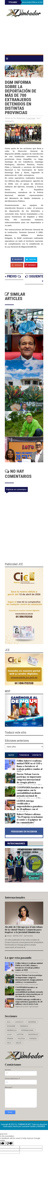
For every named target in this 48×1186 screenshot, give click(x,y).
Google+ (17, 265)
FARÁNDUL (24, 1026)
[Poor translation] (9, 1143)
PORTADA (33, 1039)
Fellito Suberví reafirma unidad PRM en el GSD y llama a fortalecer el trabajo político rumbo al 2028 (29, 766)
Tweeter (31, 259)
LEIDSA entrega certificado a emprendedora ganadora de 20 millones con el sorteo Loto (29, 806)
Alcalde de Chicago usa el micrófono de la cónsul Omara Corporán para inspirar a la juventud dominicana (23, 929)
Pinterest (31, 265)
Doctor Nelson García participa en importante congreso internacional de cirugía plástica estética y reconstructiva (29, 779)
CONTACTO (19, 1022)
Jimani (9, 1034)
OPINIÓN (10, 1039)
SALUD (18, 1043)
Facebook (17, 259)
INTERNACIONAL (27, 1030)
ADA (8, 1022)
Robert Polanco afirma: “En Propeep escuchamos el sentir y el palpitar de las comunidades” (30, 818)
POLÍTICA (21, 1039)
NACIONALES (33, 1034)
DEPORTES (32, 1022)
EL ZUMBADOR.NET (23, 1124)
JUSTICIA (20, 1034)
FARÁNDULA (12, 1030)
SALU (9, 1043)
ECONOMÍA (11, 1026)
